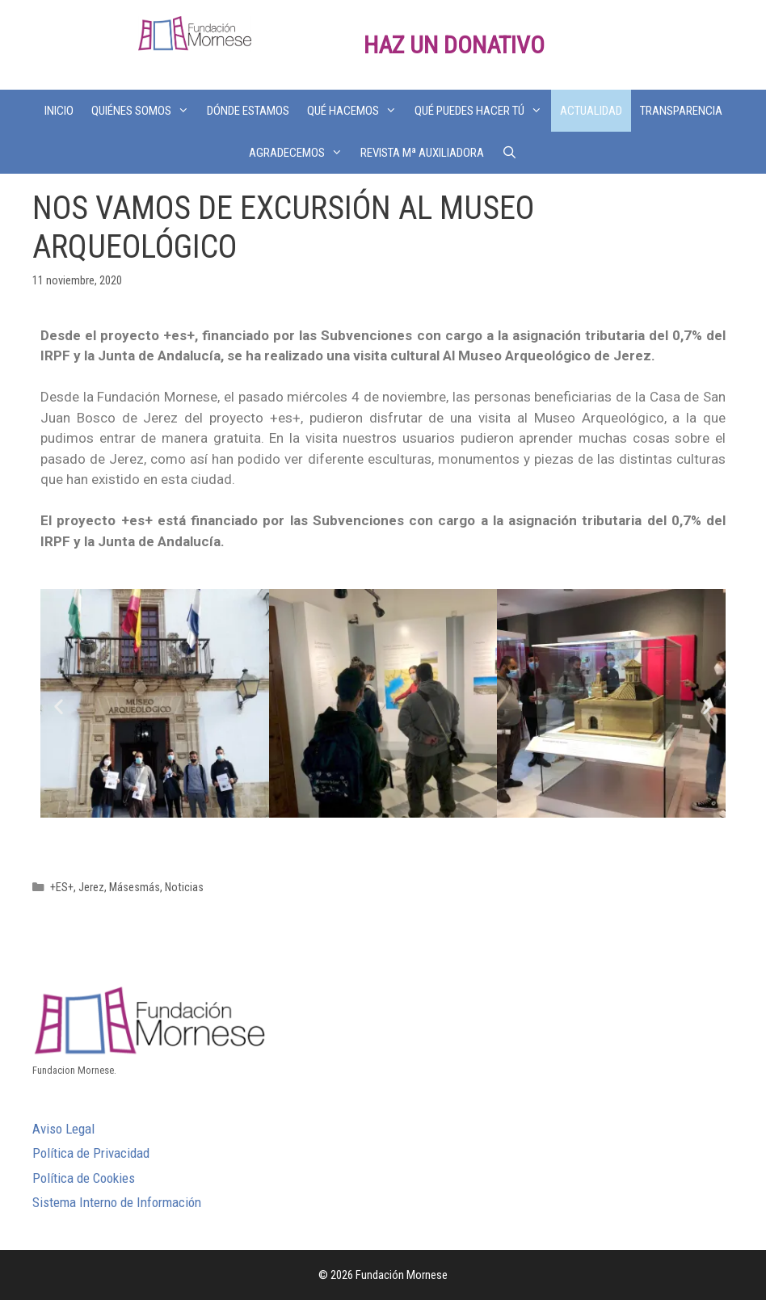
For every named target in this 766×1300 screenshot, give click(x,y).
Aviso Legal (63, 1129)
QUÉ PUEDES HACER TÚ (483, 111)
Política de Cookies (83, 1178)
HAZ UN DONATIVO (454, 45)
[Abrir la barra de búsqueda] (509, 153)
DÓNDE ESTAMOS (248, 110)
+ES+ (62, 887)
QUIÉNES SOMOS (144, 111)
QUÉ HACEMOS (356, 111)
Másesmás (134, 887)
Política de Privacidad (90, 1153)
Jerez (91, 887)
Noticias (184, 887)
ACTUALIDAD (591, 110)
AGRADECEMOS (300, 153)
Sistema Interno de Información (116, 1202)
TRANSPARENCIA (681, 110)
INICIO (59, 110)
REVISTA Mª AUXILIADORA (422, 152)
